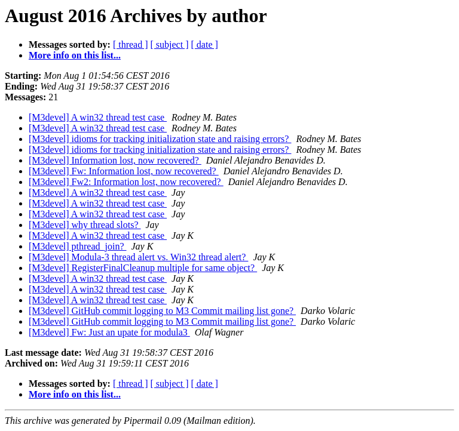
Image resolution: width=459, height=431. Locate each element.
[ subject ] (170, 44)
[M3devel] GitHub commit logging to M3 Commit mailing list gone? (162, 311)
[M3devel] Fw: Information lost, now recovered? (124, 171)
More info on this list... (75, 55)
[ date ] (204, 44)
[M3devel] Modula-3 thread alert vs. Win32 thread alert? (138, 257)
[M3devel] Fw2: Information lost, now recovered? (126, 182)
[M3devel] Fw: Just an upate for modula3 (109, 332)
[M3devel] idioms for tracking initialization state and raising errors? (160, 139)
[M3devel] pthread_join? (78, 246)
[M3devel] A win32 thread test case (98, 117)
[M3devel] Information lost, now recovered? (115, 160)
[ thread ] (130, 44)
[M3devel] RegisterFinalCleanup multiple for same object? (143, 268)
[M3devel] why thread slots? (85, 225)
